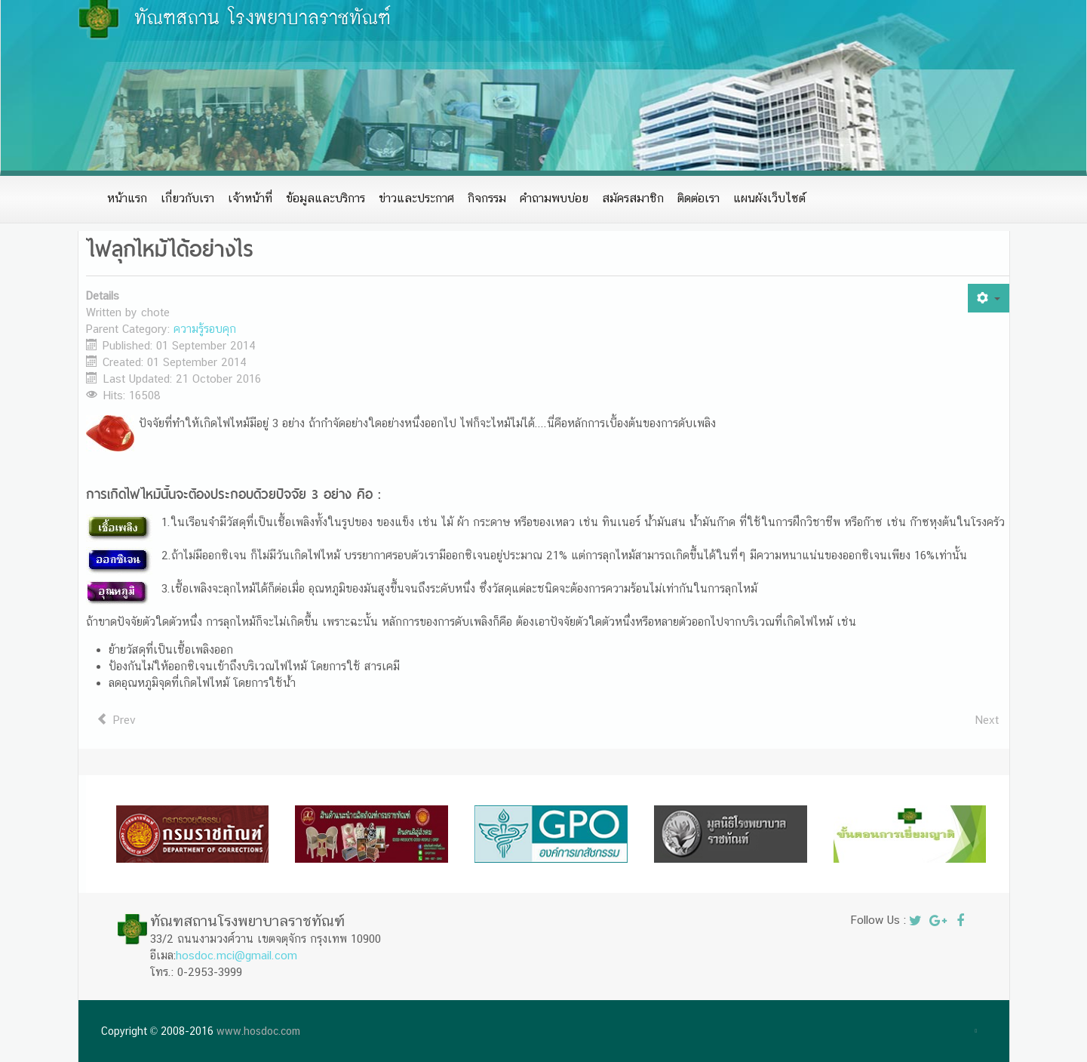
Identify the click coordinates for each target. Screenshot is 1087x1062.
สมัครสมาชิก (633, 198)
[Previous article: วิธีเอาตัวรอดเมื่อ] (116, 720)
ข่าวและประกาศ (416, 198)
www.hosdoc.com (258, 1031)
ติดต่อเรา (698, 198)
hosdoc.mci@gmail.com (236, 955)
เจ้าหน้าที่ (250, 198)
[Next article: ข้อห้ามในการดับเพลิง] (986, 720)
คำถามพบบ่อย (554, 198)
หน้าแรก (127, 198)
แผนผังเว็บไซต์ (769, 198)
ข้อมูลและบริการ (325, 198)
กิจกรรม (487, 198)
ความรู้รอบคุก (204, 328)
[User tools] (988, 298)
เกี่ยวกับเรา (187, 198)
